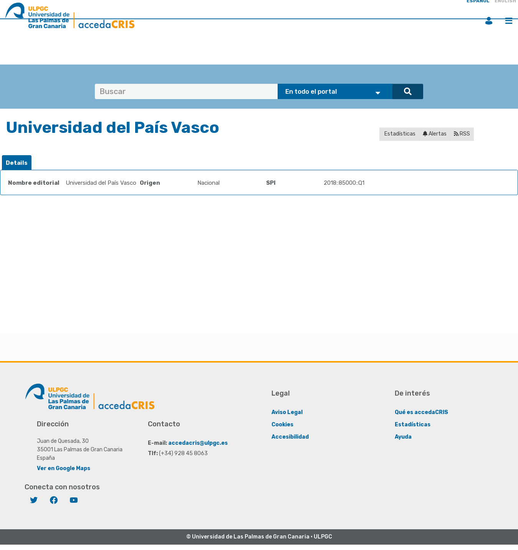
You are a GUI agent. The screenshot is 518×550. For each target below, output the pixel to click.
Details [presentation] (17, 162)
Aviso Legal (287, 412)
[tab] (16, 163)
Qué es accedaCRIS (421, 412)
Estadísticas (399, 134)
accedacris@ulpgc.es (198, 443)
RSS (462, 134)
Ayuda (403, 437)
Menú (508, 20)
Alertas (435, 134)
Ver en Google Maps (63, 468)
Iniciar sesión (488, 20)
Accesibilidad (290, 437)
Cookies (282, 424)
